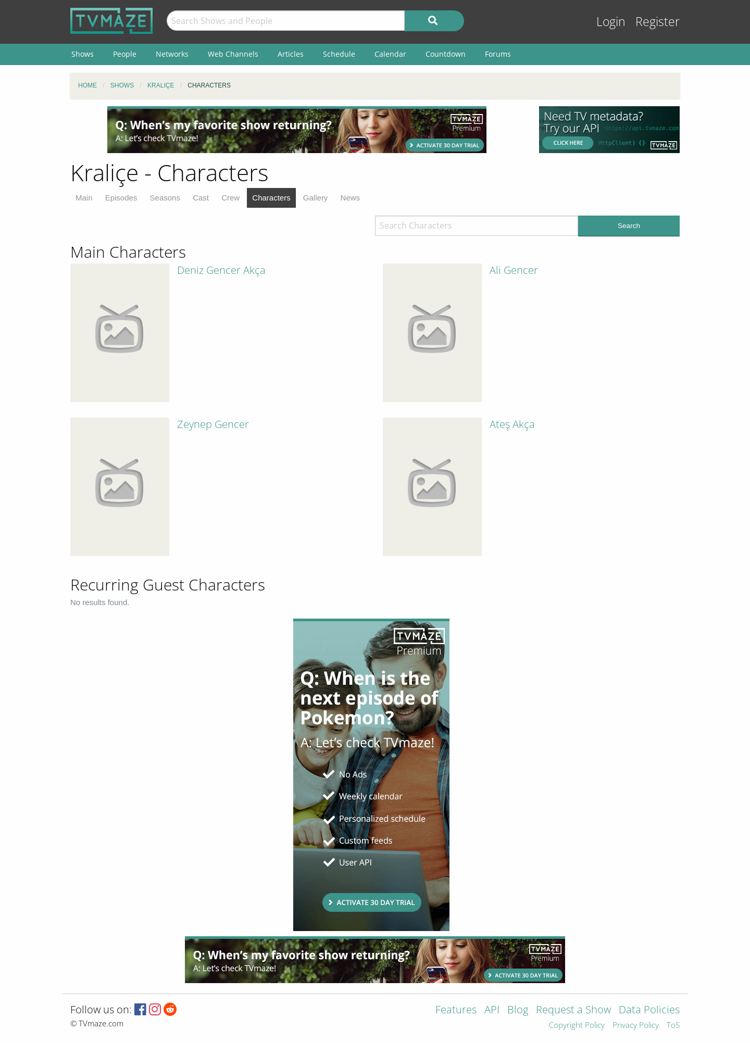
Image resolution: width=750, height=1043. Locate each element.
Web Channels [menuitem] (233, 54)
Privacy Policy (635, 1025)
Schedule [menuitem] (339, 54)
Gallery (315, 197)
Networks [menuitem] (172, 54)
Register (657, 22)
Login (611, 22)
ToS (673, 1025)
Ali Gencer (514, 270)
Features (456, 1010)
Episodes (121, 197)
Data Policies (649, 1010)
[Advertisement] (296, 129)
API (491, 1010)
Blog (517, 1010)
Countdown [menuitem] (446, 54)
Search (629, 226)
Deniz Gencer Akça (221, 270)
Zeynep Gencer (213, 424)
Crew (230, 197)
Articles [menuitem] (291, 54)
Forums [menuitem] (498, 54)
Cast (201, 197)
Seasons (165, 197)
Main (84, 197)
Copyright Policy (577, 1025)
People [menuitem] (124, 54)
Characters (271, 197)
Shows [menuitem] (82, 54)
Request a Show (573, 1010)
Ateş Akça (512, 424)
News (350, 197)
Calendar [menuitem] (390, 54)
